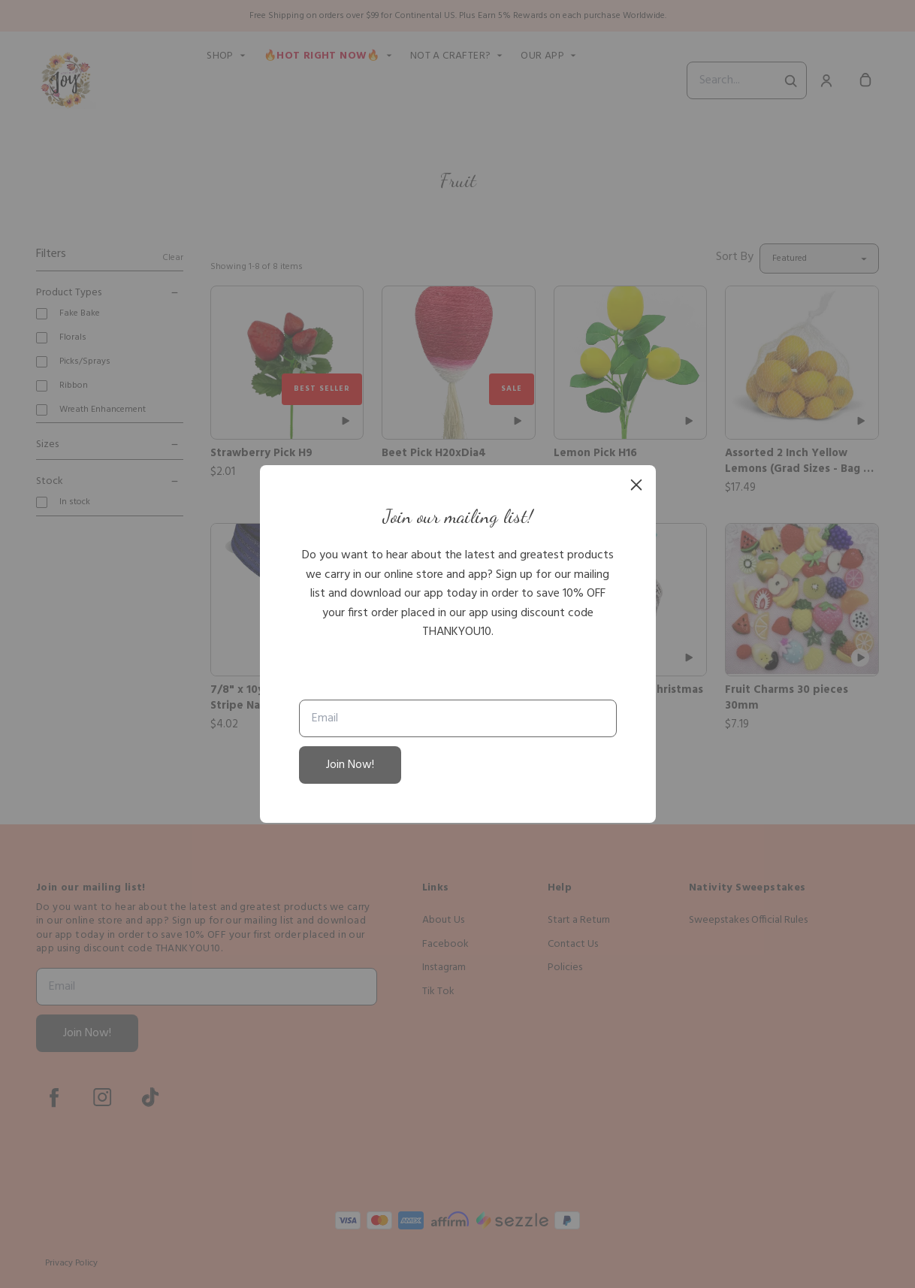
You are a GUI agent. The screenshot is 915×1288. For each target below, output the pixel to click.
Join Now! (350, 765)
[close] (636, 484)
